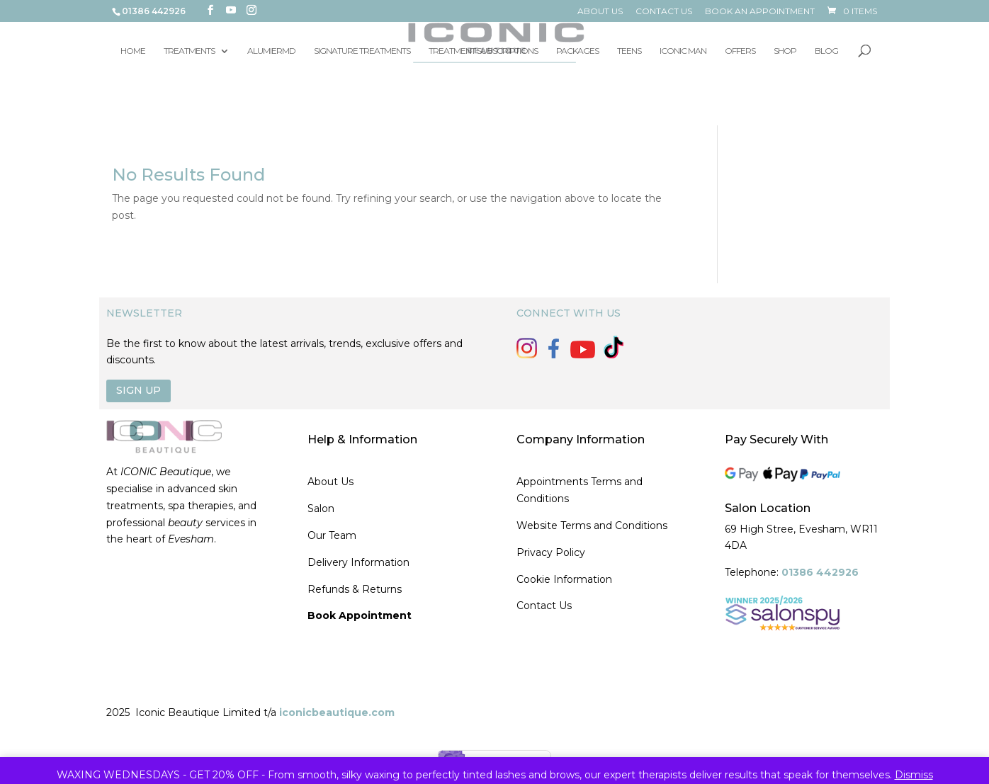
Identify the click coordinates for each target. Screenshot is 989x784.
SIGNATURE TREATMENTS (362, 51)
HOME (132, 51)
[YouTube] (231, 10)
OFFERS (740, 51)
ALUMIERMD (271, 51)
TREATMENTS (189, 51)
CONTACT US (663, 11)
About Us (330, 481)
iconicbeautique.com (337, 712)
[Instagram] (251, 10)
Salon (320, 508)
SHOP (785, 51)
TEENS (629, 51)
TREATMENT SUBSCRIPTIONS (483, 51)
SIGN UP (138, 390)
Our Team (331, 535)
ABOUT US (600, 11)
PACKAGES (577, 51)
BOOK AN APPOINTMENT (760, 11)
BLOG (826, 51)
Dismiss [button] (914, 774)
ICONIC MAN (683, 51)
